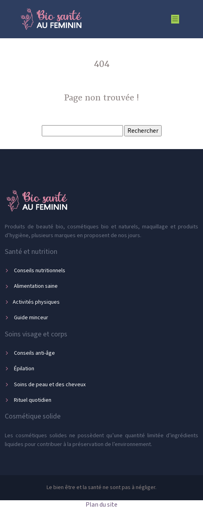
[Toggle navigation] (175, 19)
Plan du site (101, 504)
